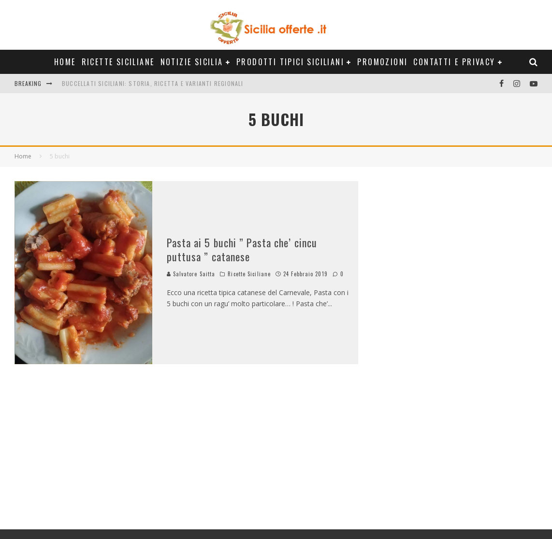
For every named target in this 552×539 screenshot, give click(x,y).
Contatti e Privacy (454, 62)
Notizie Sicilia (191, 62)
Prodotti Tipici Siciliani (290, 62)
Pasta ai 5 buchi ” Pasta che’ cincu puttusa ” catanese (242, 249)
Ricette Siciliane (118, 62)
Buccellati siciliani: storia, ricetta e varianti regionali (153, 83)
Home (65, 62)
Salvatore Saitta (191, 274)
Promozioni (382, 62)
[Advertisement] (445, 351)
